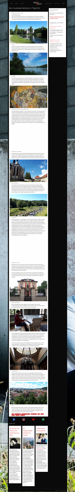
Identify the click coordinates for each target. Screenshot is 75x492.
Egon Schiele (22, 415)
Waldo (11, 3)
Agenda (16, 3)
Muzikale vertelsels (48, 3)
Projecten (22, 3)
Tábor (39, 414)
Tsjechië (42, 414)
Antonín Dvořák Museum (26, 414)
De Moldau (17, 415)
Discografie (57, 3)
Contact (63, 3)
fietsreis (13, 415)
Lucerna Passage (17, 414)
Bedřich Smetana (34, 414)
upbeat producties (62, 490)
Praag (13, 414)
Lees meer (24, 484)
